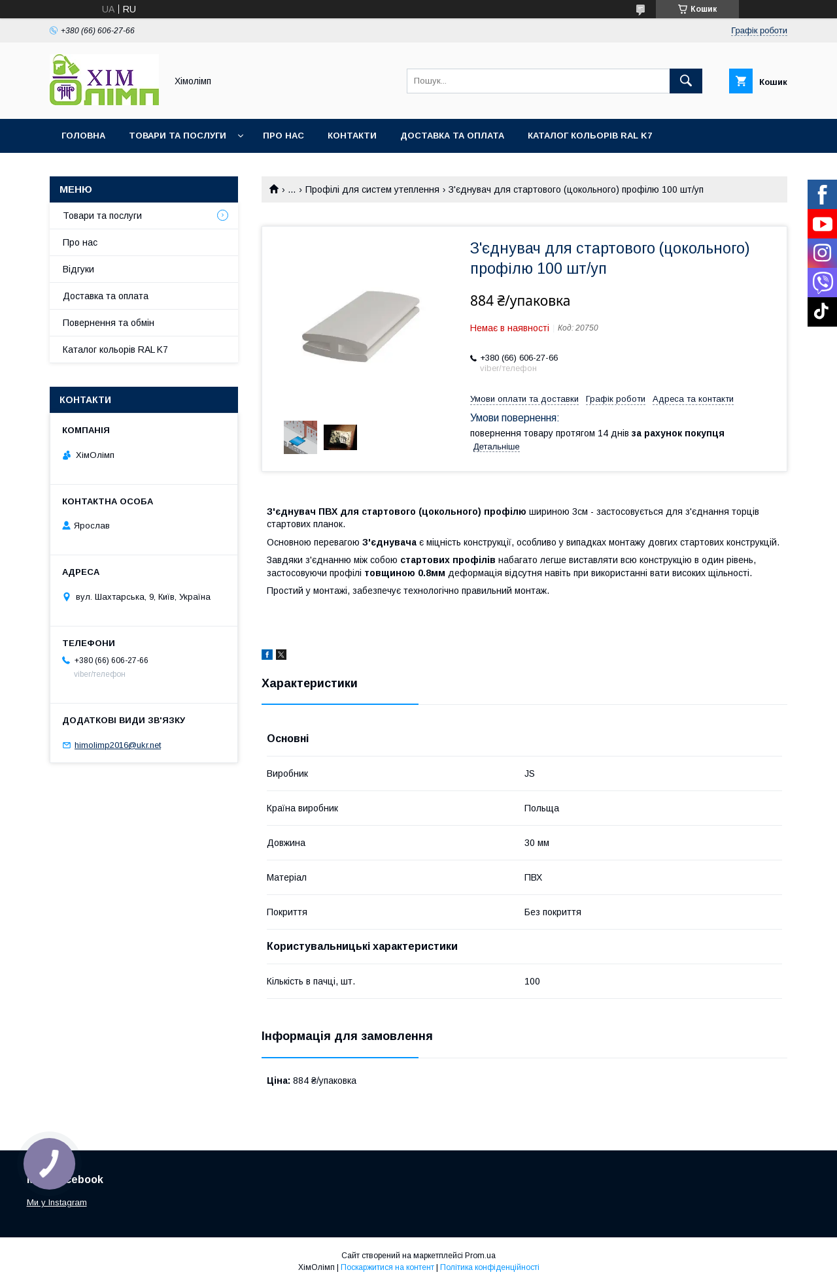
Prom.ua (480, 1255)
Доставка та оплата (452, 135)
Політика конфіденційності (489, 1267)
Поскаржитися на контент (387, 1267)
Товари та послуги (177, 135)
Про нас (283, 135)
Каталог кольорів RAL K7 (590, 135)
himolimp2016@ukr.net (118, 745)
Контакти (352, 135)
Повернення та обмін (108, 322)
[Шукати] (686, 81)
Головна (83, 135)
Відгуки (78, 269)
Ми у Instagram (57, 1202)
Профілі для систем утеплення (372, 189)
